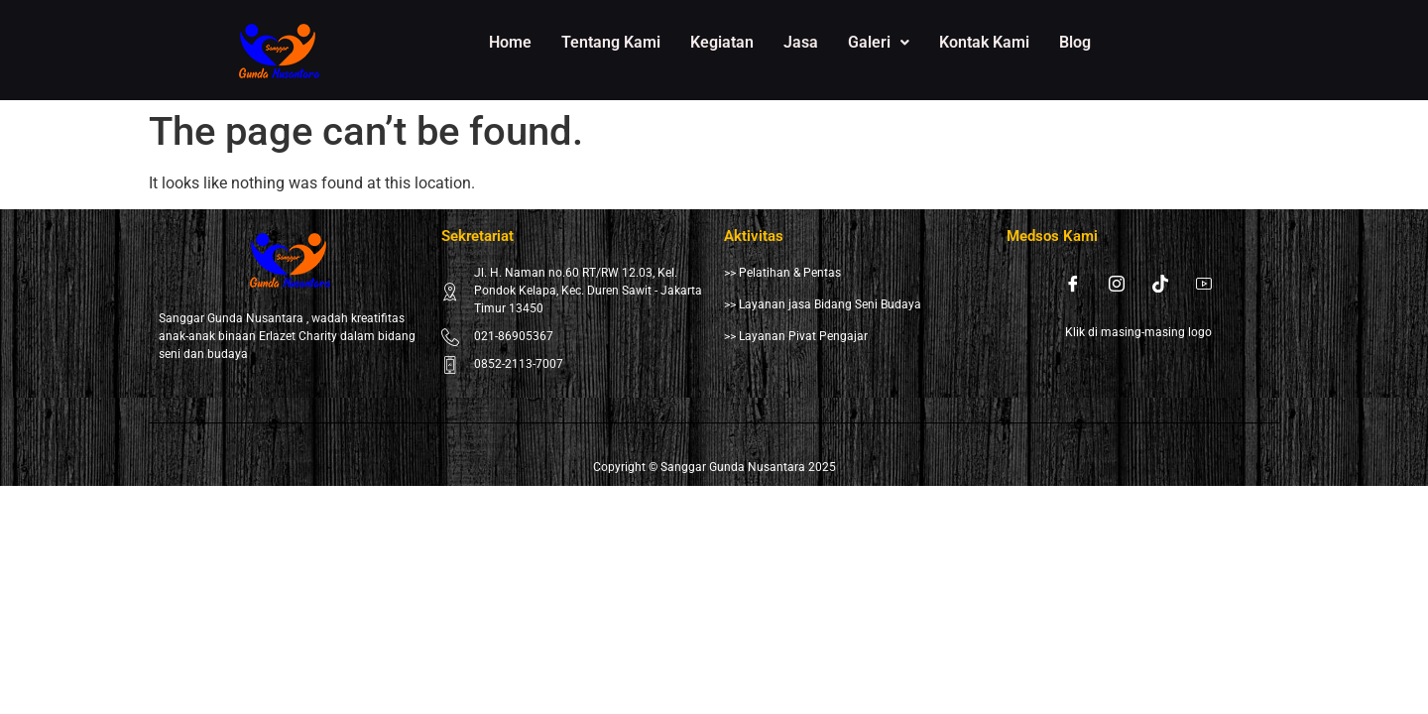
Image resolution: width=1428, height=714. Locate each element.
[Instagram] (1116, 283)
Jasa (800, 42)
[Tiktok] (1160, 283)
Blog (1075, 42)
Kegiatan (722, 42)
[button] (878, 42)
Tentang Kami (610, 42)
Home (510, 42)
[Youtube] (1204, 283)
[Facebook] (1073, 283)
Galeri (878, 42)
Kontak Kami (984, 42)
